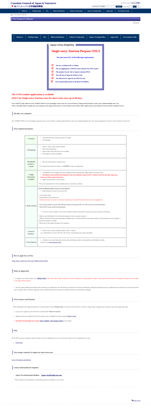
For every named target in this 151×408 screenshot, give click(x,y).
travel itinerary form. (55, 233)
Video (74, 307)
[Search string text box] (103, 6)
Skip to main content (125, 2)
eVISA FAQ (19, 334)
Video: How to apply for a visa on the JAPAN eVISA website (30, 252)
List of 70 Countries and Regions (21, 351)
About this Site (91, 400)
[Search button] (119, 7)
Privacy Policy (81, 400)
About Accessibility (70, 400)
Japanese (135, 2)
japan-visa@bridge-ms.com (51, 367)
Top (12, 14)
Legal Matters (59, 400)
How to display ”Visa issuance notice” (52, 312)
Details (69, 307)
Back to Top (136, 392)
